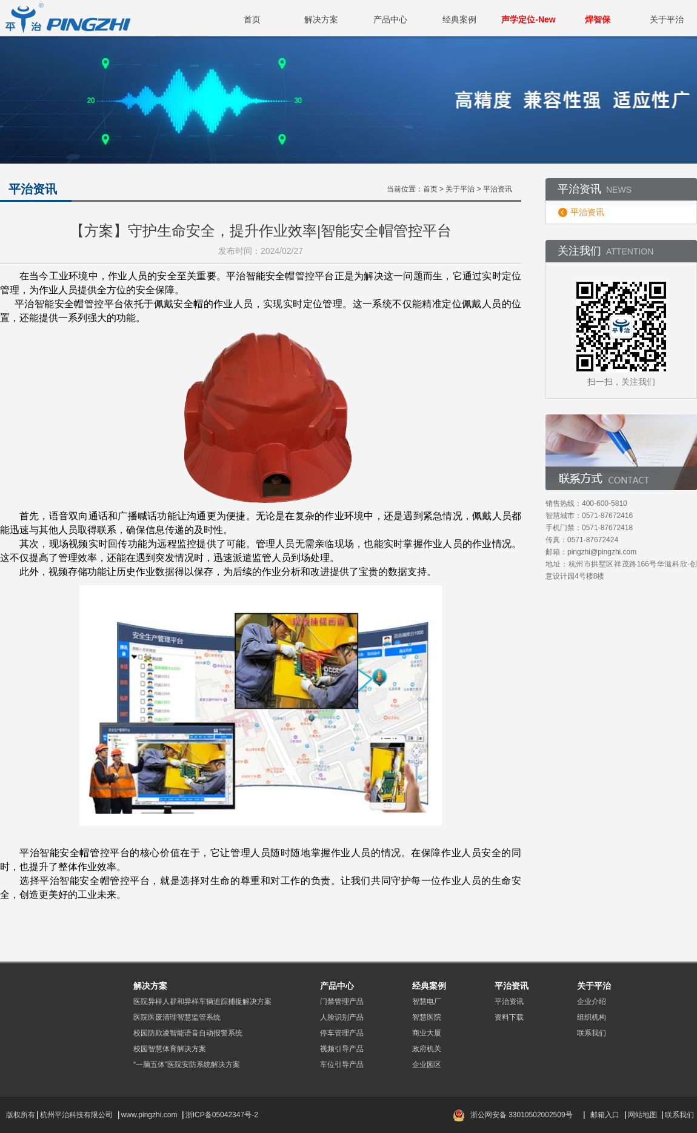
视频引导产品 (342, 1049)
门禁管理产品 (342, 1001)
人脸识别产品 (342, 1017)
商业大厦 (426, 1033)
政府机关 (426, 1049)
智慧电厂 (426, 1001)
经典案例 (459, 19)
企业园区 (426, 1064)
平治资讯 (587, 212)
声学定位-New (528, 19)
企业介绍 (591, 1001)
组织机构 (591, 1017)
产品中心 (390, 19)
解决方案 (321, 19)
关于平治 (667, 19)
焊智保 (597, 19)
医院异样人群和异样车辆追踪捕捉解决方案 (202, 1001)
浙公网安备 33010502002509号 (521, 1115)
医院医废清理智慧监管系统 (177, 1017)
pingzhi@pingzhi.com (601, 552)
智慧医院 (426, 1017)
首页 (252, 19)
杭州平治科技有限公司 (76, 1115)
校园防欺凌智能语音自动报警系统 (187, 1033)
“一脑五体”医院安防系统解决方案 (186, 1064)
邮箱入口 (604, 1115)
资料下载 (509, 1017)
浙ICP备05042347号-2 (221, 1115)
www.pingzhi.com (150, 1115)
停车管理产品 (342, 1033)
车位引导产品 (342, 1064)
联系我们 (591, 1033)
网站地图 (642, 1115)
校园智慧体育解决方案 (169, 1049)
